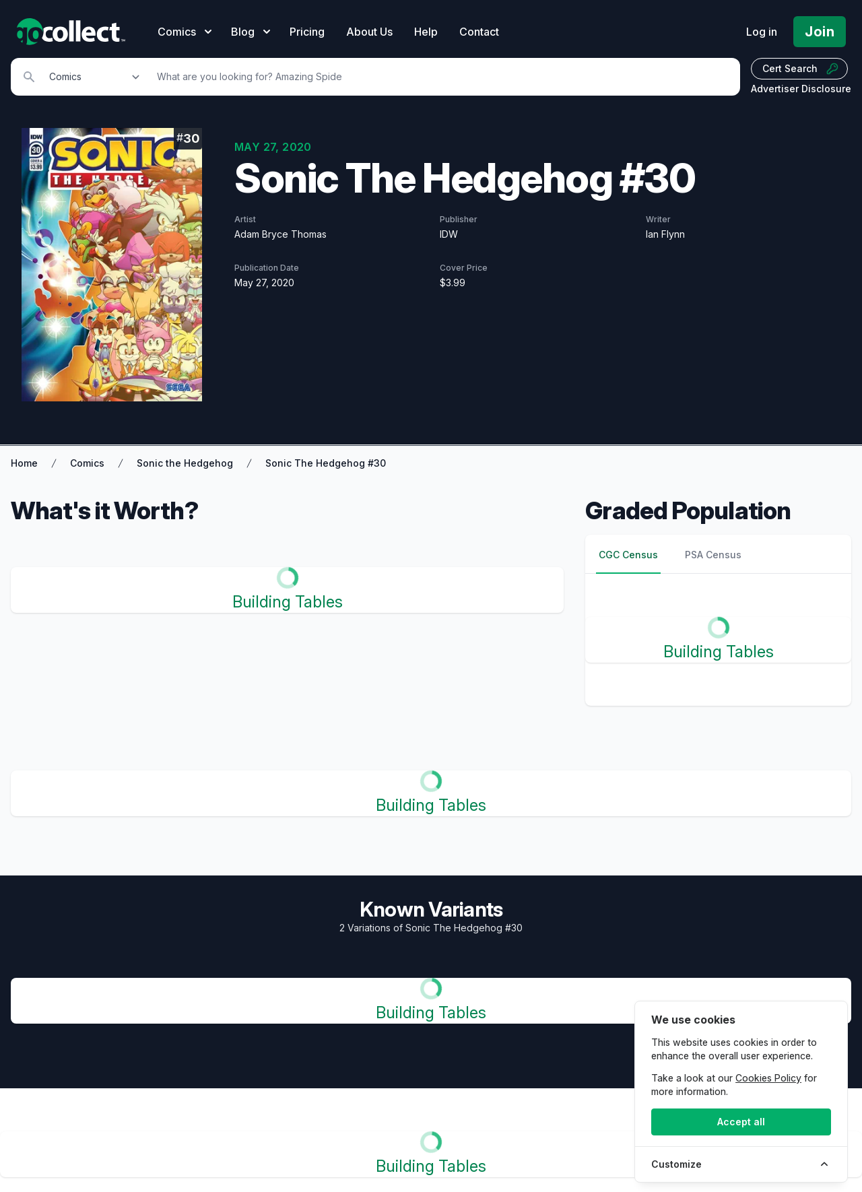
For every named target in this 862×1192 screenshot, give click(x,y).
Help (426, 31)
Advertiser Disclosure (801, 88)
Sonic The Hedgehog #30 (325, 463)
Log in (761, 31)
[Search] (441, 77)
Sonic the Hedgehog (185, 463)
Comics (87, 463)
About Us (369, 31)
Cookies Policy (768, 1078)
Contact (479, 31)
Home (24, 463)
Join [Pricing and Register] (819, 32)
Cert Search (800, 68)
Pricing (307, 31)
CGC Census (628, 554)
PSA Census (713, 554)
